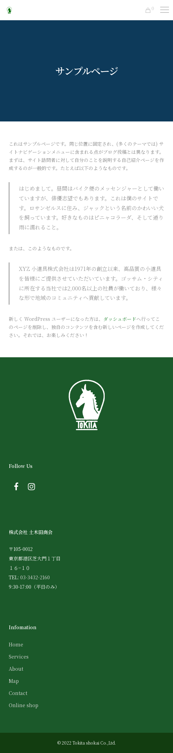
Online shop (23, 705)
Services (19, 656)
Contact (18, 693)
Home (16, 644)
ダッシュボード (119, 318)
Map (14, 680)
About (16, 668)
